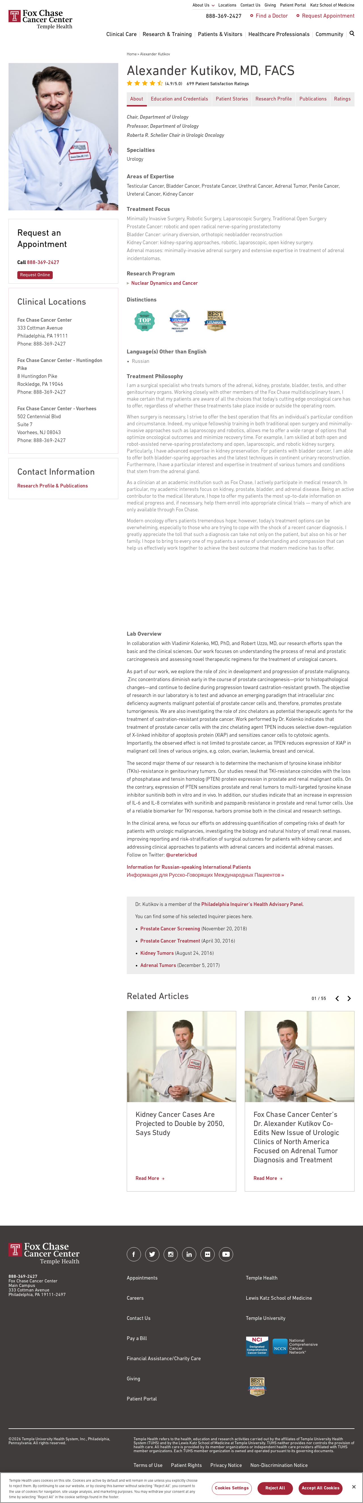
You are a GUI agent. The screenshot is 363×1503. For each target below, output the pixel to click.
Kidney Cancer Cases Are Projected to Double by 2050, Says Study (180, 1124)
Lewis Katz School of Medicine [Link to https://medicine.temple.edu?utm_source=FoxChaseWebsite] (279, 1298)
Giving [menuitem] (270, 5)
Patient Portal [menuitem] (293, 5)
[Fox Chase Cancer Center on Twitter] (152, 1254)
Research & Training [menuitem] (167, 34)
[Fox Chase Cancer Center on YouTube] (226, 1254)
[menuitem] (351, 37)
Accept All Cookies (320, 1488)
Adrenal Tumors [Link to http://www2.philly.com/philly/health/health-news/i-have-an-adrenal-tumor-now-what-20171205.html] (158, 965)
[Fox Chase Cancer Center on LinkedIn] (189, 1254)
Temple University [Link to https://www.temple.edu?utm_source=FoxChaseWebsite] (266, 1318)
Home (132, 54)
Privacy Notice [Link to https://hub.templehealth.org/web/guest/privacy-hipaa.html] (226, 1465)
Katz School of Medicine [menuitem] (332, 5)
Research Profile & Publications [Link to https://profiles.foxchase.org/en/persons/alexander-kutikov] (52, 486)
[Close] (354, 1487)
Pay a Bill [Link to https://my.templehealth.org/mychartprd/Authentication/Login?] (137, 1338)
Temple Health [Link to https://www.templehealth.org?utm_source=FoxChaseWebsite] (262, 1278)
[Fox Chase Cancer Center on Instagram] (171, 1254)
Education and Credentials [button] (179, 99)
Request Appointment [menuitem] (328, 16)
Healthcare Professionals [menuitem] (279, 34)
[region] (181, 1487)
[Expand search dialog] (351, 35)
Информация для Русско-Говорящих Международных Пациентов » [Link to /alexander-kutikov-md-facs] (205, 875)
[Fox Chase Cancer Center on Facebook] (134, 1254)
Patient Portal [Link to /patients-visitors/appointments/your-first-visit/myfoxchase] (142, 1399)
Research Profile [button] (274, 99)
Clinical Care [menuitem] (121, 34)
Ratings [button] (342, 99)
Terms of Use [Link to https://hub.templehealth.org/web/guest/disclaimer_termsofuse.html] (148, 1465)
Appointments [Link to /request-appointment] (142, 1278)
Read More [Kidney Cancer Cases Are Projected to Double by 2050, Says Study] (147, 1178)
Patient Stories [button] (232, 99)
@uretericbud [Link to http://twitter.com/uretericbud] (181, 855)
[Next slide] (348, 998)
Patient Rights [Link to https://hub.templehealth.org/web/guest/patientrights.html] (186, 1465)
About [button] (136, 99)
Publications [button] (313, 99)
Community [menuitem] (329, 34)
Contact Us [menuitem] (250, 5)
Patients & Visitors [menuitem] (220, 34)
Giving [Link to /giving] (133, 1379)
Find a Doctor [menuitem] (272, 16)
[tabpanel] (240, 493)
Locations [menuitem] (227, 5)
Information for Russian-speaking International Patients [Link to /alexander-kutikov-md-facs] (189, 867)
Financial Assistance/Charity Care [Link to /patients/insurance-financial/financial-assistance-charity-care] (164, 1359)
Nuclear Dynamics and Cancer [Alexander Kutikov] (164, 283)
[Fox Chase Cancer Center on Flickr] (208, 1254)
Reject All (275, 1488)
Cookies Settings (232, 1488)
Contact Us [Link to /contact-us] (139, 1318)
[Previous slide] (337, 998)
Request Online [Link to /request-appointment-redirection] (35, 275)
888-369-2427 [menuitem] (224, 16)
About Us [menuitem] (201, 5)
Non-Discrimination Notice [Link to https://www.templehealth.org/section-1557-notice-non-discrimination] (279, 1465)
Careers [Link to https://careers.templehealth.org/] (135, 1298)
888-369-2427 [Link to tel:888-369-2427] (43, 262)
